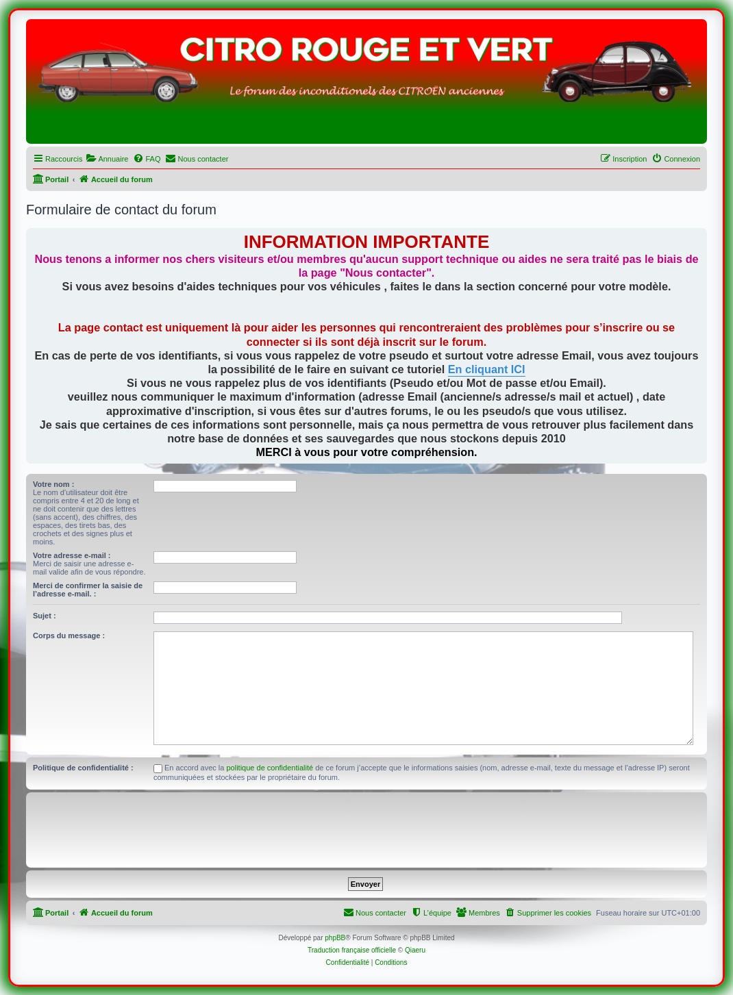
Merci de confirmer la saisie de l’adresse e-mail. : (87, 589)
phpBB (335, 938)
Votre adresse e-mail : (72, 555)
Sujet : (44, 616)
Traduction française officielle (352, 950)
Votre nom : (53, 484)
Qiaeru (415, 950)
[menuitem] (107, 159)
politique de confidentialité (270, 768)
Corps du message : (69, 635)
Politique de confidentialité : (83, 768)
